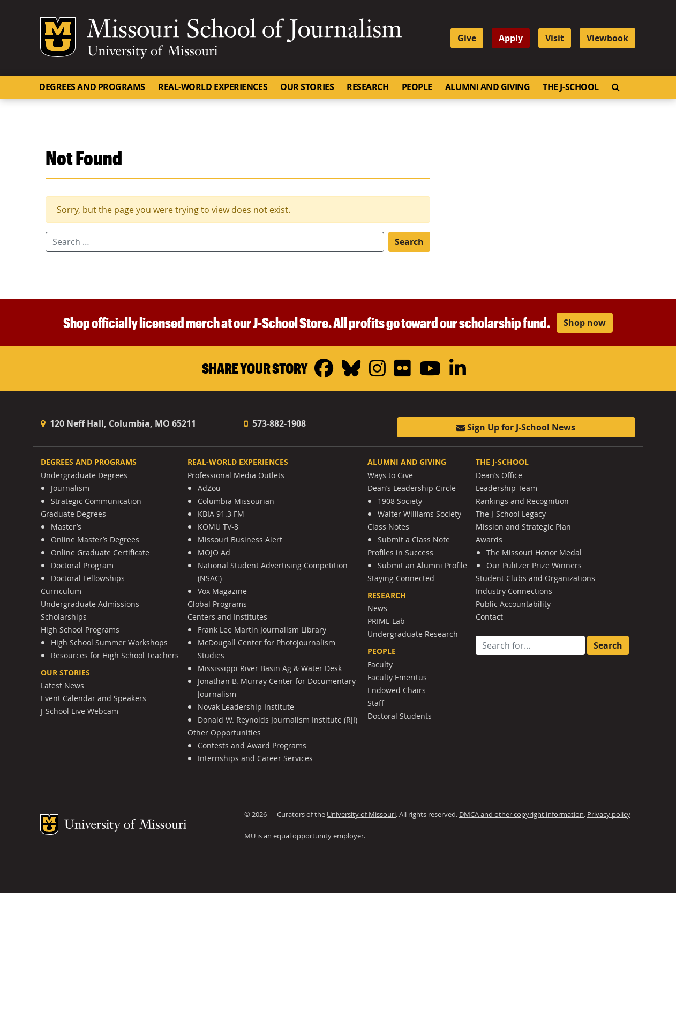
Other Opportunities (224, 732)
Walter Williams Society (419, 514)
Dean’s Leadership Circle (411, 488)
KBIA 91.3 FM (221, 514)
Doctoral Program (82, 565)
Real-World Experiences (212, 87)
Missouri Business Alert (240, 539)
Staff (375, 703)
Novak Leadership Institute (246, 707)
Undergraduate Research (412, 634)
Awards (489, 539)
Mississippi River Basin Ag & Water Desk (270, 668)
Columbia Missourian (236, 501)
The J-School (571, 87)
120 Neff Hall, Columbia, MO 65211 (118, 423)
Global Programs (217, 604)
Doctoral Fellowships (88, 578)
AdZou (209, 488)
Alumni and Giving (487, 87)
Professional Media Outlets (235, 475)
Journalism (70, 488)
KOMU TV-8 (218, 527)
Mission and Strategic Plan (523, 527)
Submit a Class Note (414, 539)
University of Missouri (152, 52)
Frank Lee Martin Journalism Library (262, 629)
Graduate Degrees (73, 514)
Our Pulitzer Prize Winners (534, 565)
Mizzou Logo (58, 37)
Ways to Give (390, 475)
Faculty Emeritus (397, 677)
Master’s (66, 527)
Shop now (585, 323)
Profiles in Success (400, 552)
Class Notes (388, 527)
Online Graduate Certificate (100, 552)
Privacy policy (608, 814)
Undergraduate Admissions (90, 604)
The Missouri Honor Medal (534, 552)
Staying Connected (400, 578)
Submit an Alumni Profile (422, 565)
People (417, 87)
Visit (554, 38)
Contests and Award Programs (252, 745)
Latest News (62, 685)
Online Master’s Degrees (95, 539)
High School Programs (80, 629)
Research (367, 87)
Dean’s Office (499, 475)
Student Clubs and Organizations (535, 578)
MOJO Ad (214, 552)
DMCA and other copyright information (521, 814)
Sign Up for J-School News (515, 427)
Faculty (380, 664)
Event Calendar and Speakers (93, 698)
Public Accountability (513, 604)
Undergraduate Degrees (84, 475)
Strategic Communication (96, 501)
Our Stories (307, 87)
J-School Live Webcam (79, 711)
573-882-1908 (275, 423)
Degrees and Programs (92, 87)
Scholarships (64, 617)
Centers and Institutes (227, 617)
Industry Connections (514, 591)
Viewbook (607, 38)
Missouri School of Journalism (244, 31)
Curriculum (61, 591)
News (377, 608)
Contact (489, 617)
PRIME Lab (386, 621)
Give (466, 38)
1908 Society (400, 501)
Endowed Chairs (396, 690)
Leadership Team (506, 488)
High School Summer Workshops (109, 642)
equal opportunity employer (318, 836)
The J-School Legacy (511, 514)
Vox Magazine (222, 591)
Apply (511, 38)
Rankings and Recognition (522, 501)
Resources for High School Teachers (115, 655)
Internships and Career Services (255, 758)
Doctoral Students (399, 716)
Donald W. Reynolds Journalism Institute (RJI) (277, 720)
